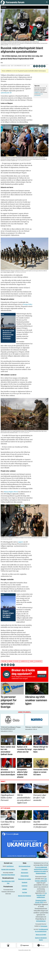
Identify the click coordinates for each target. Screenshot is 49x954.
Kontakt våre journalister (8, 871)
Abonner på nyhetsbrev (24, 897)
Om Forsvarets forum (24, 868)
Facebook (24, 884)
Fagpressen (44, 928)
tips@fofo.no (37, 94)
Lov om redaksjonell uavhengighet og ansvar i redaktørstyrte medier (41, 871)
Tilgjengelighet (25, 878)
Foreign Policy (27, 306)
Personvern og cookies (24, 881)
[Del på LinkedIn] (39, 68)
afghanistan (38, 663)
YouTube (24, 894)
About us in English (41, 936)
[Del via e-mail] (42, 68)
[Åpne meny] (47, 3)
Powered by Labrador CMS (24, 952)
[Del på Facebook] (34, 68)
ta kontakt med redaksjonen (42, 897)
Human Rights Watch (11, 493)
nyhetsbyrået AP (6, 94)
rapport (20, 544)
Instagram (24, 887)
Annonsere (25, 871)
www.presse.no (41, 923)
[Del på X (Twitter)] (37, 68)
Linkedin (24, 891)
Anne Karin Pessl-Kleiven (8, 876)
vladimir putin (24, 663)
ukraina (10, 663)
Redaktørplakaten (41, 875)
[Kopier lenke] (44, 68)
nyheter (16, 663)
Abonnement (24, 874)
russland (4, 663)
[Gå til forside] (12, 3)
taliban (31, 663)
